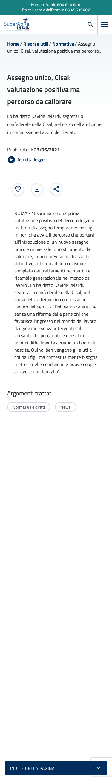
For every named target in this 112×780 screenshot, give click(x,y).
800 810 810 (68, 4)
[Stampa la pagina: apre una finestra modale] (37, 189)
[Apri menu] (105, 24)
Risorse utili (35, 43)
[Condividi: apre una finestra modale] (56, 189)
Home (13, 43)
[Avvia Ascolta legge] (26, 160)
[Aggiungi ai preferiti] (18, 189)
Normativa (63, 43)
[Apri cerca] (90, 24)
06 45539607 (77, 10)
